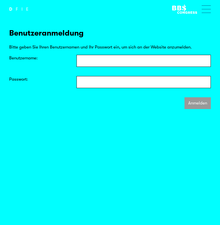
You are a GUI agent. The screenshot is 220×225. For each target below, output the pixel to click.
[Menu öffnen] (206, 9)
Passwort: (18, 79)
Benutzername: (23, 58)
